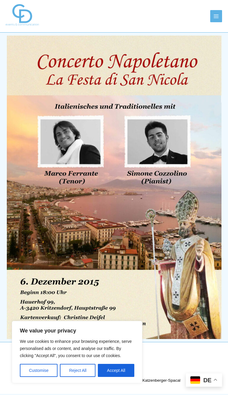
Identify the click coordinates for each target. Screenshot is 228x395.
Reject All (77, 370)
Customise (39, 370)
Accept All (116, 370)
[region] (77, 352)
